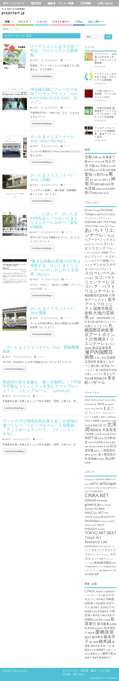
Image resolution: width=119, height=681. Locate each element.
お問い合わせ (105, 3)
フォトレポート (61, 21)
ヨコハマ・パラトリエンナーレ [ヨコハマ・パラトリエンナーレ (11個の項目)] (100, 286)
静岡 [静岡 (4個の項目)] (112, 188)
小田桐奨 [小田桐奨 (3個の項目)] (89, 433)
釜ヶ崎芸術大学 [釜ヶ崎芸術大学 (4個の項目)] (105, 370)
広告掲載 (85, 3)
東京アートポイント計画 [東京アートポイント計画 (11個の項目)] (100, 334)
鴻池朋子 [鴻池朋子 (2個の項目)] (88, 462)
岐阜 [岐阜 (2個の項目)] (87, 170)
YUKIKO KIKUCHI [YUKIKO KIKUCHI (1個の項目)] (104, 546)
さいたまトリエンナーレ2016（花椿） (52, 177)
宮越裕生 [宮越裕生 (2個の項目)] (104, 611)
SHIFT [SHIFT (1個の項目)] (94, 525)
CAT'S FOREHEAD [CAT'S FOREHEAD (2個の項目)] (94, 491)
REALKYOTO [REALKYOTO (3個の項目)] (107, 517)
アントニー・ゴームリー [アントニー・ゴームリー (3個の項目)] (101, 412)
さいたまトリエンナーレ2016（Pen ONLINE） (52, 139)
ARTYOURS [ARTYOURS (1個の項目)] (111, 488)
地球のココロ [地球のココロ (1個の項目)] (97, 566)
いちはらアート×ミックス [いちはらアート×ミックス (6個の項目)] (99, 237)
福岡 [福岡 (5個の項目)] (96, 184)
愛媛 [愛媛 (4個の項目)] (113, 170)
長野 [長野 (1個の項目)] (103, 189)
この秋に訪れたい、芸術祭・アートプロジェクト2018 (105, 93)
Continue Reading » (42, 76)
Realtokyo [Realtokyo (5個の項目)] (92, 521)
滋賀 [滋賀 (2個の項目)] (104, 179)
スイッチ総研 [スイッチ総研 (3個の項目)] (91, 416)
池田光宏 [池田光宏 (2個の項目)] (92, 446)
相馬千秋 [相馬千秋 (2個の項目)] (95, 645)
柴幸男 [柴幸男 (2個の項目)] (108, 442)
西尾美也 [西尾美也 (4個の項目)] (109, 450)
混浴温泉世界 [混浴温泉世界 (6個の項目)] (102, 348)
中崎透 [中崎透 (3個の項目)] (95, 420)
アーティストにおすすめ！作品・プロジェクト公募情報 (54, 50)
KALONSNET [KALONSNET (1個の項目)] (106, 505)
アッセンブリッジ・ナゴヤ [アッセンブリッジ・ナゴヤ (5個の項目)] (100, 254)
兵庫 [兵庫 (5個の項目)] (95, 157)
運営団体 (36, 3)
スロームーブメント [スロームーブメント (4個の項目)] (100, 269)
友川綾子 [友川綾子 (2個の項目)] (95, 607)
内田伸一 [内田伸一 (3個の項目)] (90, 603)
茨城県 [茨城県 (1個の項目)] (98, 189)
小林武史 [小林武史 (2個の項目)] (95, 615)
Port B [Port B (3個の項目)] (99, 408)
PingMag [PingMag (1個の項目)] (96, 517)
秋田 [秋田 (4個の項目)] (108, 184)
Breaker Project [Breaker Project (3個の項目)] (93, 210)
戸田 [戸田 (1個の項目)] (94, 175)
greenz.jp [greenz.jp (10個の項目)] (93, 504)
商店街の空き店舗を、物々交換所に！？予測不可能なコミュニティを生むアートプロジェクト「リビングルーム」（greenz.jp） (41, 386)
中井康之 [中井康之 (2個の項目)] (100, 599)
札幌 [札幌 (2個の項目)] (106, 174)
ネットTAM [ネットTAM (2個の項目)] (97, 558)
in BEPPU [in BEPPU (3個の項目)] (99, 214)
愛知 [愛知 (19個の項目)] (88, 174)
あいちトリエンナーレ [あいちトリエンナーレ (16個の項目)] (99, 232)
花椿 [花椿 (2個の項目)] (96, 574)
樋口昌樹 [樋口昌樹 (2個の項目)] (93, 641)
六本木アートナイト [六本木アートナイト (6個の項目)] (100, 297)
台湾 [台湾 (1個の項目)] (96, 162)
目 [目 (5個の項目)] (111, 446)
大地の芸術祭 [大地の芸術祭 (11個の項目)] (99, 315)
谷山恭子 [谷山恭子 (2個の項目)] (94, 455)
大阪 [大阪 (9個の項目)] (92, 166)
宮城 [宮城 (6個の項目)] (103, 166)
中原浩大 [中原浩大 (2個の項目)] (88, 421)
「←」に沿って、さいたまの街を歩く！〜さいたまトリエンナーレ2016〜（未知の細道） (54, 220)
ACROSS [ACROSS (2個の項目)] (100, 479)
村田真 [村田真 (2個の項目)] (90, 628)
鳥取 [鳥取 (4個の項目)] (94, 193)
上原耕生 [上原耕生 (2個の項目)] (102, 417)
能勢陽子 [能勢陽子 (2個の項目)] (101, 649)
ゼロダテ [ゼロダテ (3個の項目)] (89, 278)
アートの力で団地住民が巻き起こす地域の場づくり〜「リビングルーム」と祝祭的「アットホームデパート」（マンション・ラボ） (40, 427)
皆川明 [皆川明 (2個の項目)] (106, 446)
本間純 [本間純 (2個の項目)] (90, 442)
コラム (79, 21)
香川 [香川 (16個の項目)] (88, 192)
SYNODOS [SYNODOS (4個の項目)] (91, 529)
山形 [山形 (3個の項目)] (113, 165)
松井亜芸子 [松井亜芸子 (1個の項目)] (99, 628)
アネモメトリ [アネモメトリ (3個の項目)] (96, 550)
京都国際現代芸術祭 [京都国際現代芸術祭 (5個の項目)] (99, 293)
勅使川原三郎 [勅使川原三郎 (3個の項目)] (99, 425)
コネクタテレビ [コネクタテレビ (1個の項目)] (102, 554)
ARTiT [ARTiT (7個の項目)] (94, 483)
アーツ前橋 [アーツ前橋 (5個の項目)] (101, 260)
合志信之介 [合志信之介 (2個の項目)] (106, 607)
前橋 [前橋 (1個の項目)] (100, 157)
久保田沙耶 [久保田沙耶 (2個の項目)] (104, 421)
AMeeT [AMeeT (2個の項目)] (108, 479)
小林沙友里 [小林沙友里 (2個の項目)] (106, 615)
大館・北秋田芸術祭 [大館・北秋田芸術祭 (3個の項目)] (99, 317)
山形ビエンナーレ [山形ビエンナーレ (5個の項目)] (96, 326)
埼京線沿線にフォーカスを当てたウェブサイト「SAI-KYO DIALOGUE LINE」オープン (54, 95)
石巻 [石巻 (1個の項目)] (108, 180)
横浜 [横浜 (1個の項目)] (96, 180)
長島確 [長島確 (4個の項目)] (92, 459)
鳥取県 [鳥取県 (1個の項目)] (100, 193)
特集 (7, 21)
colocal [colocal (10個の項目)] (90, 499)
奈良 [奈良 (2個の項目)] (97, 166)
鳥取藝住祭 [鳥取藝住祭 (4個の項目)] (100, 378)
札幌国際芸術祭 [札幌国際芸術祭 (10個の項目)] (99, 328)
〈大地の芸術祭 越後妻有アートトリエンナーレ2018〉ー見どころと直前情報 (105, 112)
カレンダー (94, 21)
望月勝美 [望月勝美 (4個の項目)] (103, 624)
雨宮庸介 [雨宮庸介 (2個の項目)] (101, 459)
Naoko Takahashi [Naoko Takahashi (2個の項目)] (105, 591)
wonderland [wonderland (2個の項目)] (91, 546)
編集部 (35, 60)
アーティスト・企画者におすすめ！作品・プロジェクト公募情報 (105, 58)
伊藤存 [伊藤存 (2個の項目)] (89, 425)
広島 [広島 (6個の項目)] (102, 170)
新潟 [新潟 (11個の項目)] (100, 174)
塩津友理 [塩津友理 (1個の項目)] (95, 611)
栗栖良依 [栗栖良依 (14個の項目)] (104, 632)
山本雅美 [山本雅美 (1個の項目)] (106, 620)
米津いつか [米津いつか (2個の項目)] (106, 645)
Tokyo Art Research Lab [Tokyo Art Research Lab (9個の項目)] (96, 539)
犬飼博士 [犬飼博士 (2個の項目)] (100, 446)
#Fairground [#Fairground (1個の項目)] (90, 479)
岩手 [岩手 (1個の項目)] (97, 170)
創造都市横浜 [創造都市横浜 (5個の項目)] (103, 562)
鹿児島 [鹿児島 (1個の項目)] (106, 193)
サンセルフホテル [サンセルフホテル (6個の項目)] (100, 266)
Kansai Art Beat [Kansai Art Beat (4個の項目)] (95, 508)
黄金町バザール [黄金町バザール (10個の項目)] (100, 380)
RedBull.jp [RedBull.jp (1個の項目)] (103, 521)
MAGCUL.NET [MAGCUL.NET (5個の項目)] (94, 512)
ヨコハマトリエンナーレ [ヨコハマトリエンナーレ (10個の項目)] (100, 279)
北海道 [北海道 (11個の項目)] (107, 157)
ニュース (42, 21)
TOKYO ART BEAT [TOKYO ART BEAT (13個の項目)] (100, 532)
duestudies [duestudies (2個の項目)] (102, 500)
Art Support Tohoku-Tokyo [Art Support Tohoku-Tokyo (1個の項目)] (96, 488)
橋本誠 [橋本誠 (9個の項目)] (105, 641)
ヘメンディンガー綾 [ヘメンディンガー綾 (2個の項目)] (95, 595)
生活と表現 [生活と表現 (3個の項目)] (100, 357)
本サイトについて (13, 3)
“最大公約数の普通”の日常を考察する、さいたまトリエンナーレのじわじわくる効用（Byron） (55, 267)
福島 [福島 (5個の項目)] (102, 184)
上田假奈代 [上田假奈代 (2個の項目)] (110, 417)
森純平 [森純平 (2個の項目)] (88, 637)
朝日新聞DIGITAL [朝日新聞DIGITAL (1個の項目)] (106, 570)
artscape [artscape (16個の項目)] (107, 483)
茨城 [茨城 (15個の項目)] (91, 188)
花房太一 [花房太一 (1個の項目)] (109, 650)
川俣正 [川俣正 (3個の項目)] (113, 433)
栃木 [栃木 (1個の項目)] (91, 180)
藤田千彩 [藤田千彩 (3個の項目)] (107, 653)
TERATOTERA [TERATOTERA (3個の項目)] (92, 226)
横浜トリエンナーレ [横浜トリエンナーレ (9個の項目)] (99, 341)
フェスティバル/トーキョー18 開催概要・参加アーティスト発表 (105, 132)
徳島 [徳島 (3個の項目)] (108, 170)
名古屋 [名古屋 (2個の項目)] (101, 161)
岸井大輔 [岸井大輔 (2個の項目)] (105, 434)
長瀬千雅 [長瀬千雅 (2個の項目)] (96, 657)
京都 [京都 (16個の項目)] (88, 156)
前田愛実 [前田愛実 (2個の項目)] (100, 603)
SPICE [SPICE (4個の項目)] (101, 525)
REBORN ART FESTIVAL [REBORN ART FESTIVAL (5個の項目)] (100, 222)
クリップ (23, 21)
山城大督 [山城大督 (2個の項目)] (97, 434)
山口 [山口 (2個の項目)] (108, 166)
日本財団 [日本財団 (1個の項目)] (107, 566)
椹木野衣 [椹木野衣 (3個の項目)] (97, 637)
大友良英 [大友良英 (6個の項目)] (109, 429)
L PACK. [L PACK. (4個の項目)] (100, 404)
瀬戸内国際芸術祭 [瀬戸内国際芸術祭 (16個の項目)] (99, 354)
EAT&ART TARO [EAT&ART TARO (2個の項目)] (103, 400)
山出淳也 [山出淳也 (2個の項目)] (98, 619)
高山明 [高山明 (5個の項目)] (110, 458)
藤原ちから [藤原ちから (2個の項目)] (98, 451)
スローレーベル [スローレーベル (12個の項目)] (100, 273)
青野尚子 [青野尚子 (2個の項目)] (106, 657)
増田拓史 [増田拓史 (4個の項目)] (96, 430)
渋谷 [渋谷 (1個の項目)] (100, 180)
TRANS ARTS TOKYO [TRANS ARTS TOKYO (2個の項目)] (107, 226)
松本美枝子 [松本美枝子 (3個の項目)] (99, 442)
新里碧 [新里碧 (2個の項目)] (101, 438)
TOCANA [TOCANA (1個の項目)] (101, 529)
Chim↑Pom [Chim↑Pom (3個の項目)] (90, 399)
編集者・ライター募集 (61, 3)
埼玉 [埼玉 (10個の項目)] (108, 161)
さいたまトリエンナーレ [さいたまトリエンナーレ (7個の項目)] (99, 245)
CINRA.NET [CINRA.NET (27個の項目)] (97, 495)
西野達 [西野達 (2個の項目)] (87, 455)
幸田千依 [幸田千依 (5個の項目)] (91, 438)
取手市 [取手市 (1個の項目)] (90, 162)
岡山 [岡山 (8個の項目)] (92, 170)
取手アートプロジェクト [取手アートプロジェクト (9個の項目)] (100, 304)
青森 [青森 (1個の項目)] (107, 189)
